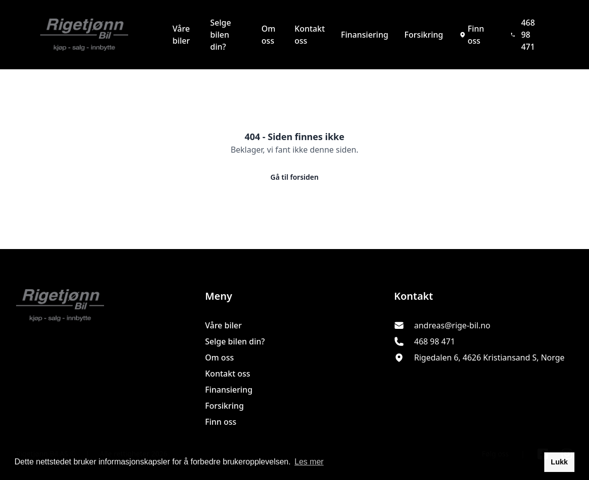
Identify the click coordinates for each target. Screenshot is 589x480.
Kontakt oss (309, 34)
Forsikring (424, 34)
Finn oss (471, 34)
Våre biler (181, 34)
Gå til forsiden (294, 177)
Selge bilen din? (220, 34)
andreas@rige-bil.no (452, 325)
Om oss (268, 34)
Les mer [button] (309, 461)
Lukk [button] (559, 462)
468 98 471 (523, 34)
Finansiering (364, 34)
